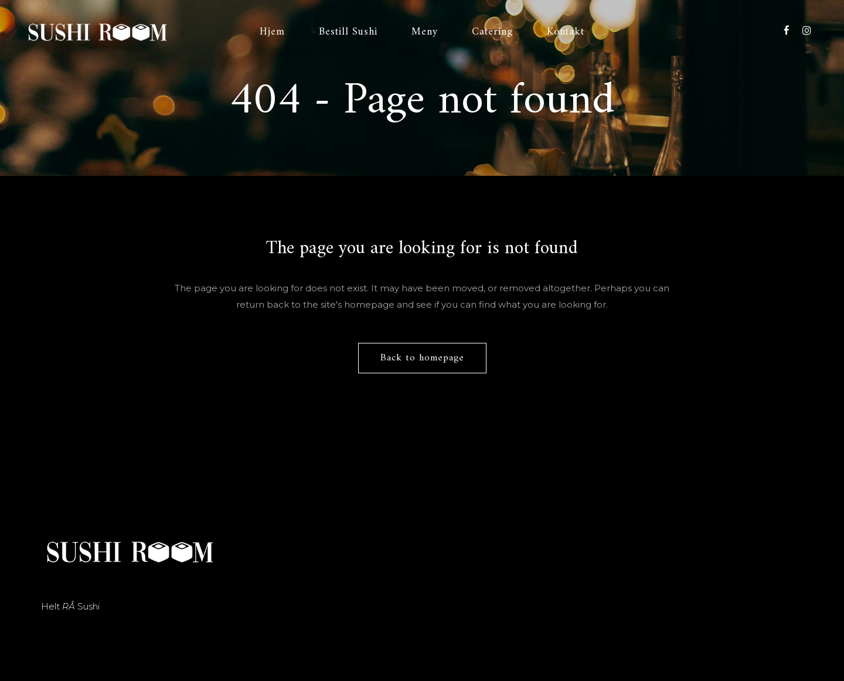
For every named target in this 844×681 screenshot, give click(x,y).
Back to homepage (422, 358)
